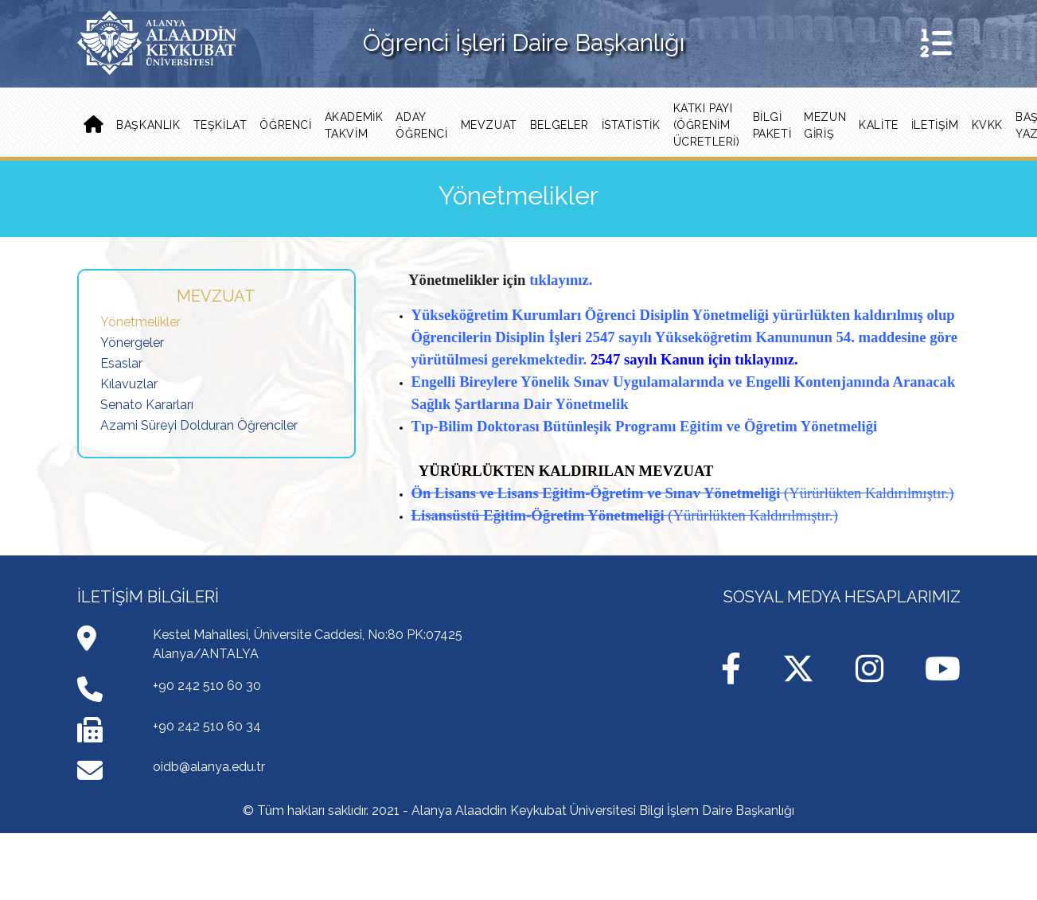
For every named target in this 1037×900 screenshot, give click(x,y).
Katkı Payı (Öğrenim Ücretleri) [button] (706, 125)
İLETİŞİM (935, 125)
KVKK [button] (987, 125)
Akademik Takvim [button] (354, 125)
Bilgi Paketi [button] (772, 125)
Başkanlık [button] (148, 125)
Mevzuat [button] (489, 125)
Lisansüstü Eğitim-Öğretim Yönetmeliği (540, 515)
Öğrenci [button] (285, 125)
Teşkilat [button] (220, 125)
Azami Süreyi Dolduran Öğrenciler (199, 425)
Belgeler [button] (559, 125)
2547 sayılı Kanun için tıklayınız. (694, 359)
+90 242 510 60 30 (207, 685)
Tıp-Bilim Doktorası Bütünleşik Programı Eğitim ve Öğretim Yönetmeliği (644, 426)
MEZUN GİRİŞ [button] (825, 125)
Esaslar (121, 363)
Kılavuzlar (129, 384)
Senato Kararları (146, 404)
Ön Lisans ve (452, 493)
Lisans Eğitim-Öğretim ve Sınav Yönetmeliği (638, 493)
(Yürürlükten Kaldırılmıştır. (866, 493)
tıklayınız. (560, 279)
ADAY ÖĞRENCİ (421, 125)
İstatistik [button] (631, 125)
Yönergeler (132, 342)
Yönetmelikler (140, 321)
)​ (951, 493)
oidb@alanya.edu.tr (209, 766)
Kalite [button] (879, 125)
